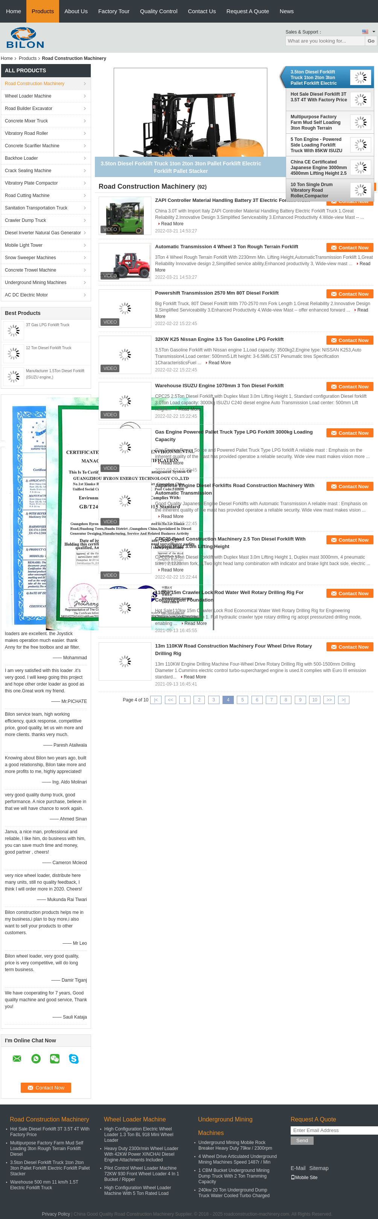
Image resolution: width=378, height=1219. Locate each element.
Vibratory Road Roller (26, 133)
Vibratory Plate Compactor (31, 183)
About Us (76, 11)
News (287, 11)
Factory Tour (114, 11)
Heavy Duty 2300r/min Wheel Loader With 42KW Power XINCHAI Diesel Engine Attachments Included (141, 1154)
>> (329, 700)
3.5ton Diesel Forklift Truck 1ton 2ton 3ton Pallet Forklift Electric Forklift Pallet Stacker (314, 77)
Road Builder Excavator (28, 108)
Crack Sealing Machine (28, 170)
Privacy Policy (56, 1214)
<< (170, 700)
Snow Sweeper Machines (30, 257)
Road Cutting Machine (27, 195)
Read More (172, 223)
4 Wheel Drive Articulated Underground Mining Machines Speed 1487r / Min (237, 1159)
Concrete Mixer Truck (26, 121)
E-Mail (298, 1168)
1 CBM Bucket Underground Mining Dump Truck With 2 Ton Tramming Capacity (234, 1176)
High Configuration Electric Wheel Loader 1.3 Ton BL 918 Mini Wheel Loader (138, 1134)
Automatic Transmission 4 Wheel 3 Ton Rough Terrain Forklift (226, 246)
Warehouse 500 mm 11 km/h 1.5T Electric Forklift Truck (44, 1184)
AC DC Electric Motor (26, 295)
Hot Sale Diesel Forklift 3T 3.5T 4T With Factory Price (319, 97)
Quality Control (158, 11)
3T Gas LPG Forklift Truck (47, 325)
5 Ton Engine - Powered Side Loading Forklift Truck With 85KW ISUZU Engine (316, 145)
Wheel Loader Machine (28, 96)
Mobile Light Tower (24, 245)
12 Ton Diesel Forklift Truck (48, 348)
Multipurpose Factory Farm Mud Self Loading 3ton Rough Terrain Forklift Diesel (316, 122)
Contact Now (354, 248)
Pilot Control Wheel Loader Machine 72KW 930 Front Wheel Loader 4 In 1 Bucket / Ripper (141, 1174)
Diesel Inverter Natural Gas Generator (43, 232)
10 (314, 700)
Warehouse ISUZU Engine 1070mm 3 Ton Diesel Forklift (219, 385)
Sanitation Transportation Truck (36, 208)
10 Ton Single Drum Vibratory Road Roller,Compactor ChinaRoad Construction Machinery (317, 190)
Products (43, 11)
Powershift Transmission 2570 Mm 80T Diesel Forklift (217, 293)
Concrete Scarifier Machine (32, 145)
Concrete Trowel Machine (30, 270)
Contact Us (202, 11)
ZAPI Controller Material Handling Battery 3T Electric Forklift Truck (232, 200)
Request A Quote (247, 11)
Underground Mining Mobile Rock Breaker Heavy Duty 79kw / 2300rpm (235, 1145)
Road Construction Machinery (34, 83)
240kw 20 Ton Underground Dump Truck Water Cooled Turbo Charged (234, 1192)
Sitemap (318, 1168)
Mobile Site (304, 1177)
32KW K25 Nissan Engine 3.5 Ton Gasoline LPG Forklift (219, 339)
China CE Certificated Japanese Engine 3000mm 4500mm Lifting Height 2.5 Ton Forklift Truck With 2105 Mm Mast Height (319, 167)
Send (302, 1140)
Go (371, 41)
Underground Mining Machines (35, 282)
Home (13, 11)
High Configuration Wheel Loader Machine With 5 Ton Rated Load (137, 1190)
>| (344, 700)
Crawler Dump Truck (25, 220)
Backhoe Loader (21, 158)
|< (156, 700)
